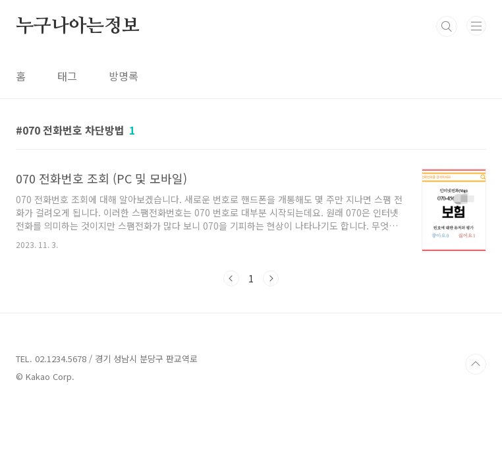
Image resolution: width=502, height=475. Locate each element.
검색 (447, 26)
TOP (475, 364)
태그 (67, 76)
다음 (271, 278)
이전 (231, 278)
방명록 (123, 76)
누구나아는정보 (78, 26)
